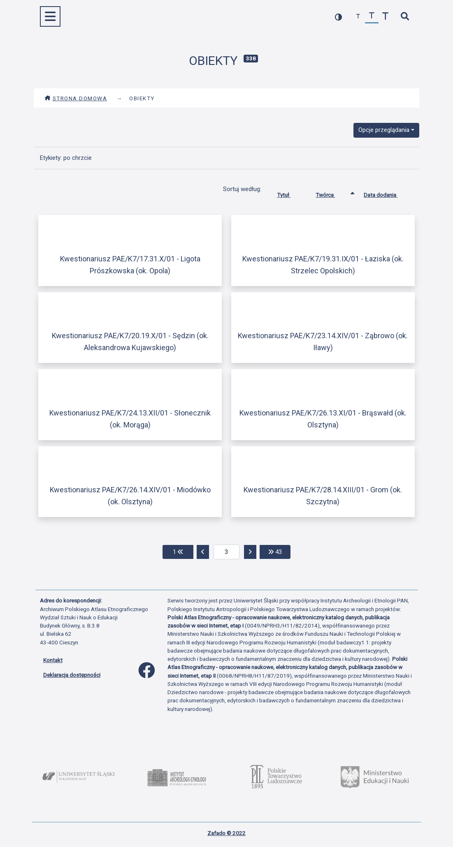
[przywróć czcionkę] (372, 16)
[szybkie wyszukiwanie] (405, 16)
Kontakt (53, 660)
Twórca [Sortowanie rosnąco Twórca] (331, 193)
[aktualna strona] (226, 552)
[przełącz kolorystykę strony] (338, 16)
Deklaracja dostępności (71, 675)
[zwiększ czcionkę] (385, 16)
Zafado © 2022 (226, 833)
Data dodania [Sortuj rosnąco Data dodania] (387, 193)
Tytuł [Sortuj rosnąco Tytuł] (290, 193)
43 (279, 551)
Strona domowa (76, 98)
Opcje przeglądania (383, 130)
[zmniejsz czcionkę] (358, 16)
